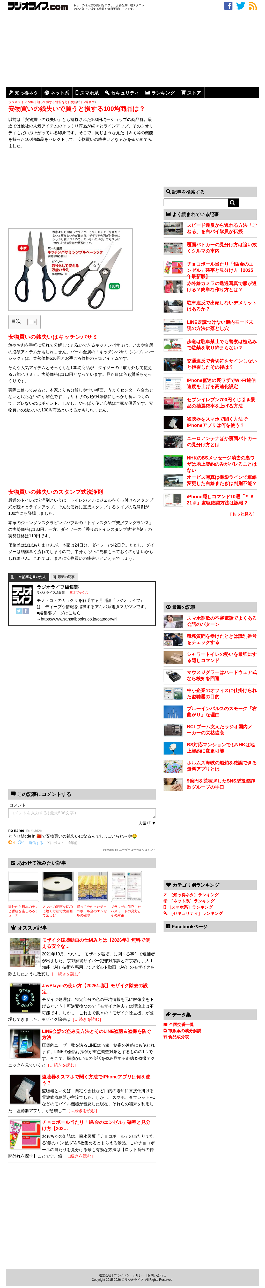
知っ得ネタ (26, 93)
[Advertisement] (132, 50)
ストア (194, 93)
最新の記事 (66, 577)
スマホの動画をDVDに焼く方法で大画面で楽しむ (57, 911)
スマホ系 (89, 93)
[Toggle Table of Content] (29, 322)
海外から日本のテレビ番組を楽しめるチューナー (23, 911)
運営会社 (105, 1275)
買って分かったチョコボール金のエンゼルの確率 (92, 911)
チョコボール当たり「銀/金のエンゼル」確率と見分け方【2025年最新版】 (220, 270)
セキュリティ (125, 93)
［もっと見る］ (242, 514)
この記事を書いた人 (31, 577)
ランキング (163, 93)
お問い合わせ (157, 1275)
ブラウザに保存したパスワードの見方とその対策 (126, 911)
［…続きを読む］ (66, 974)
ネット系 (59, 93)
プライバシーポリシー (129, 1275)
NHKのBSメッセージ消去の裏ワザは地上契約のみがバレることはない (222, 464)
